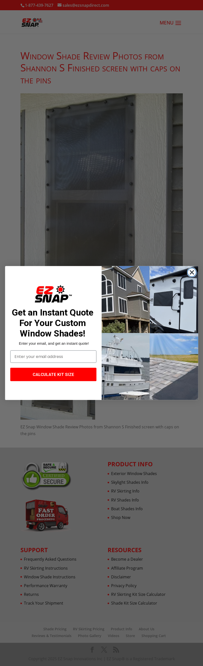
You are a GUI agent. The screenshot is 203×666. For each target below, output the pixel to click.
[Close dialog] (191, 272)
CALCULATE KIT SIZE (53, 374)
